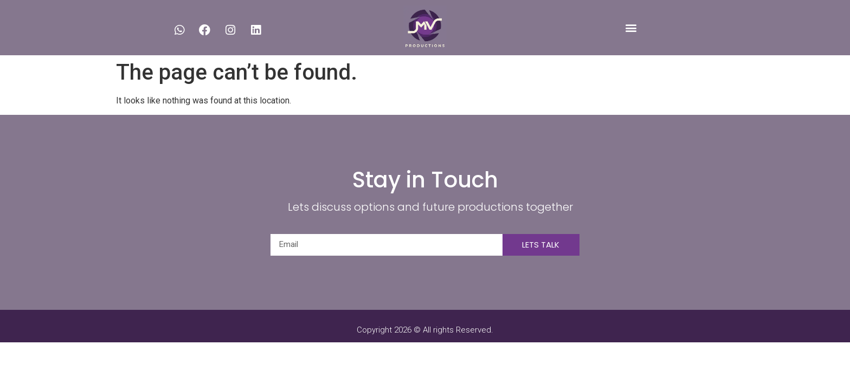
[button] (631, 27)
